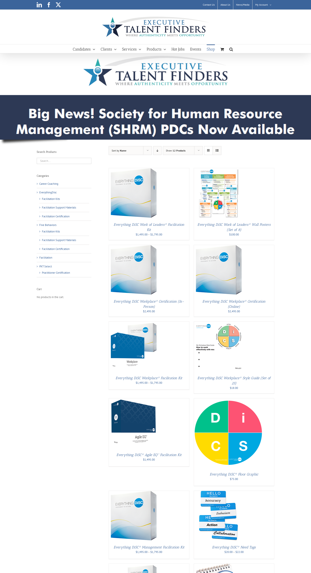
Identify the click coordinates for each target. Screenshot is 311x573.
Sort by (119, 150)
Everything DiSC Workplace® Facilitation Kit (149, 378)
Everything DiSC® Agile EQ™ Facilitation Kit (149, 455)
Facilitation (45, 257)
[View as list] (217, 150)
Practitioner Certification (56, 273)
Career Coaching (48, 184)
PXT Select (45, 266)
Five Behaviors (47, 225)
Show (176, 150)
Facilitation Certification (56, 216)
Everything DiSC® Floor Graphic (234, 474)
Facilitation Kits (51, 199)
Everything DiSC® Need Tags (234, 547)
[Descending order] (157, 150)
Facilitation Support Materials (59, 207)
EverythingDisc (48, 192)
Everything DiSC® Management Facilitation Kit (149, 547)
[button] (231, 48)
